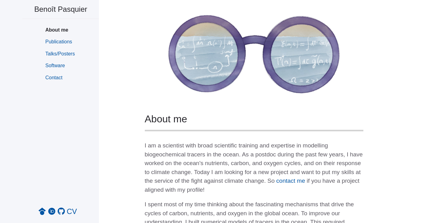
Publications (58, 41)
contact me (290, 180)
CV (72, 211)
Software (55, 65)
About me (56, 30)
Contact (53, 77)
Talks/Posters (60, 53)
